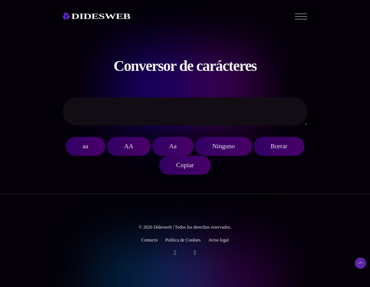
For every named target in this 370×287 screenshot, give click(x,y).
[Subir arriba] (360, 263)
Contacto (149, 240)
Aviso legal (218, 240)
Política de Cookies (183, 240)
